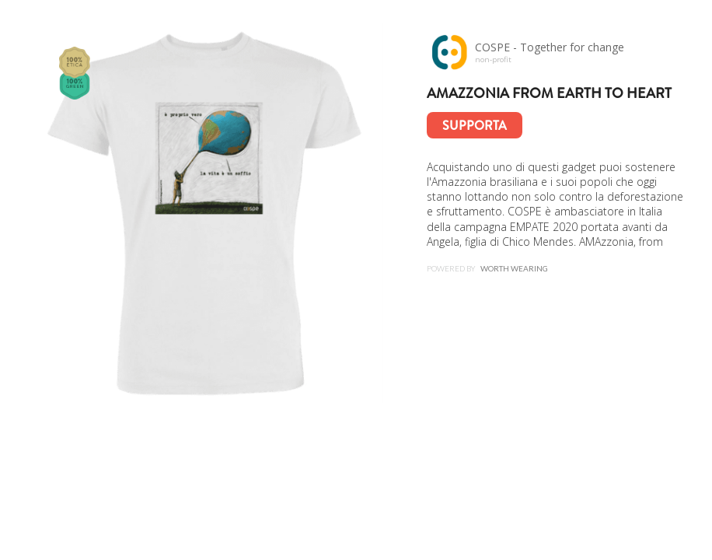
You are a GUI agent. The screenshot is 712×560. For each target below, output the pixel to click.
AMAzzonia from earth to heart (549, 93)
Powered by (487, 268)
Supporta (474, 126)
